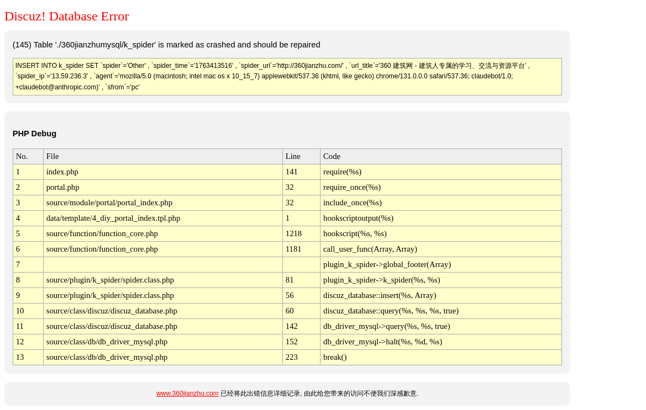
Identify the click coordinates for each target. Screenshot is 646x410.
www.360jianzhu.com (187, 393)
